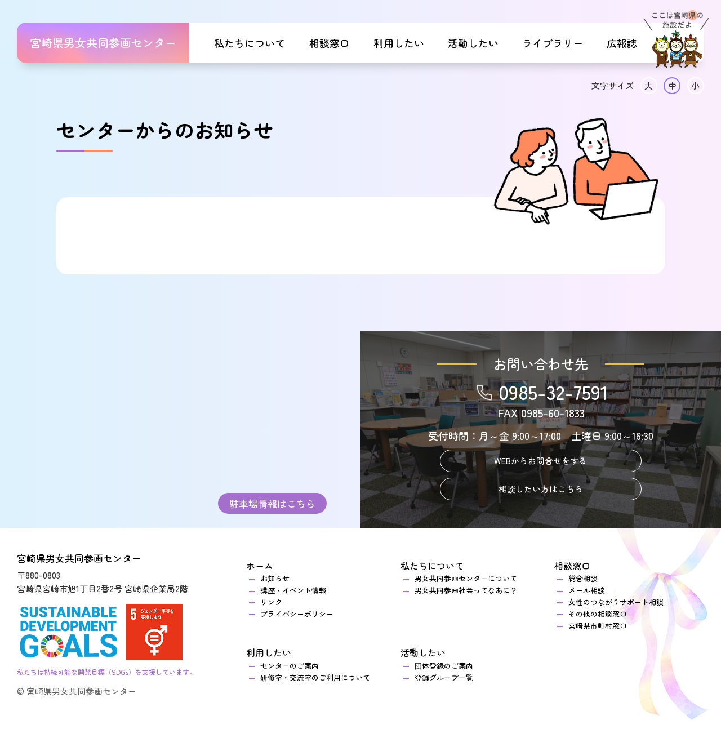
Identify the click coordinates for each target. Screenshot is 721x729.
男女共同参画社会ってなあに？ (466, 590)
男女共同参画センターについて (466, 578)
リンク (271, 602)
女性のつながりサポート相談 (616, 602)
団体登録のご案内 (444, 665)
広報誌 (622, 42)
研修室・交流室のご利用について (315, 677)
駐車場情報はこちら (272, 503)
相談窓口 (329, 42)
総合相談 (586, 578)
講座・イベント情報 (293, 590)
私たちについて (249, 42)
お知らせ (275, 578)
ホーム (259, 565)
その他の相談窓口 (597, 613)
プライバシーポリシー (296, 613)
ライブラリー (552, 42)
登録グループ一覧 (444, 677)
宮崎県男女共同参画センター (103, 42)
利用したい (398, 42)
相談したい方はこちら (541, 489)
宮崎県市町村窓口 (597, 625)
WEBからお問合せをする (540, 460)
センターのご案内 (289, 665)
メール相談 (586, 590)
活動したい (473, 42)
